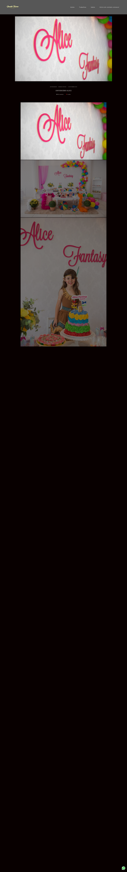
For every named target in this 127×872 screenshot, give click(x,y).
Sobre (93, 7)
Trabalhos (82, 7)
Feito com (63, 870)
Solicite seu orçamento (102, 186)
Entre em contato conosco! (109, 7)
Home (72, 7)
